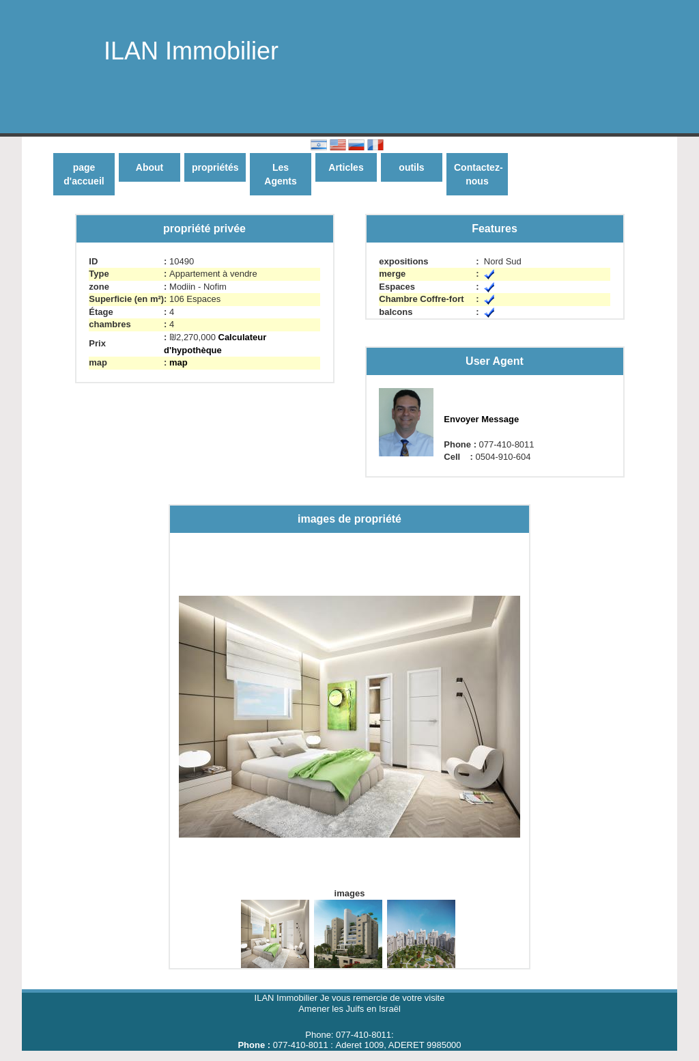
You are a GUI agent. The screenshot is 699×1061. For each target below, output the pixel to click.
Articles (345, 167)
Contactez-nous (478, 174)
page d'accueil (83, 174)
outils (411, 167)
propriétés (215, 167)
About (149, 167)
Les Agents (280, 174)
